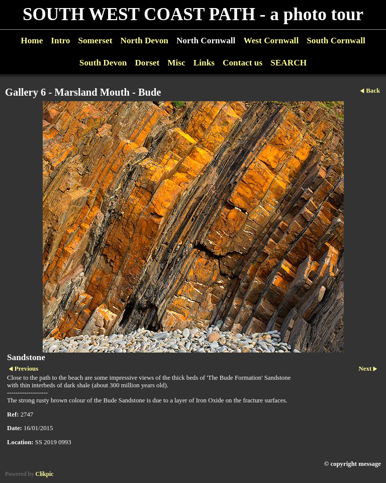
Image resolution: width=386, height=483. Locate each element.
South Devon (103, 62)
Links (204, 62)
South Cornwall (336, 40)
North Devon (144, 40)
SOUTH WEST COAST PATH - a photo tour (193, 14)
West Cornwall (271, 40)
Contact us (242, 62)
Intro (60, 40)
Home (32, 40)
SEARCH (288, 62)
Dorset (147, 62)
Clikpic (45, 474)
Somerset (95, 40)
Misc (176, 62)
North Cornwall (206, 40)
